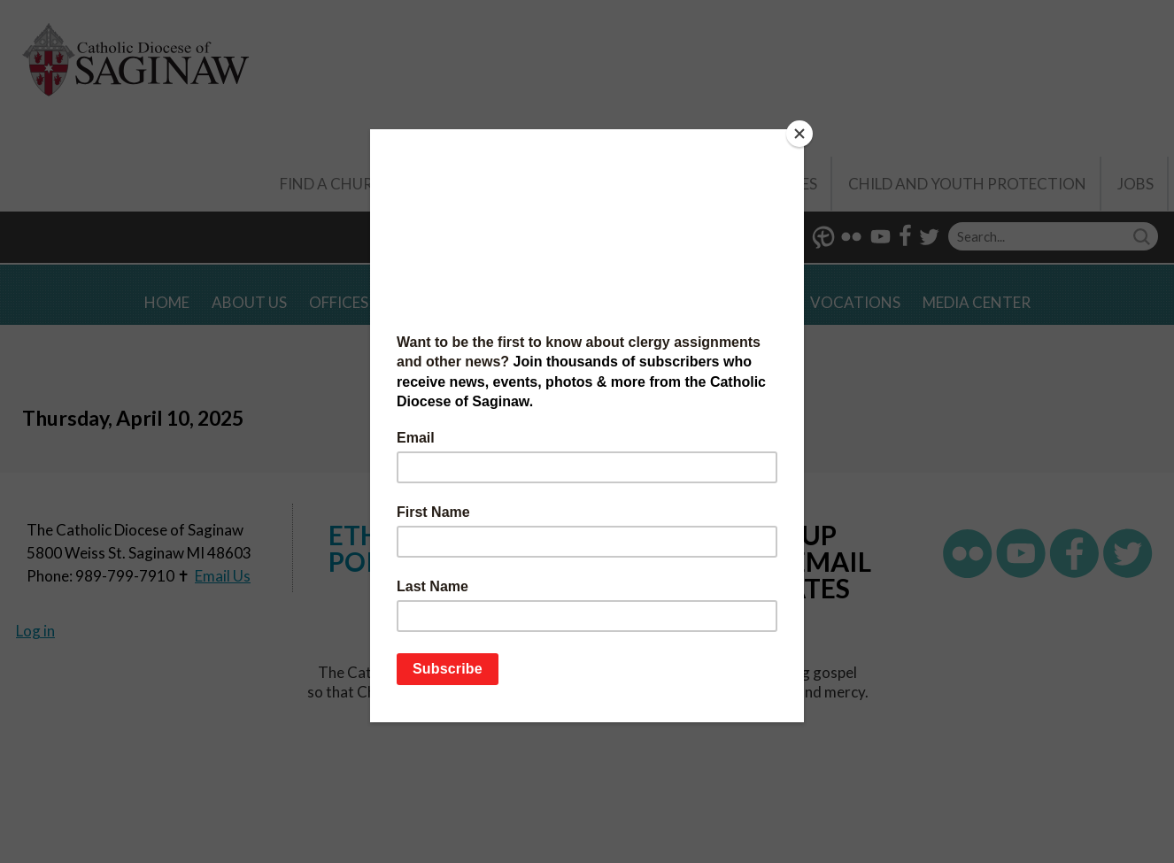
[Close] (799, 133)
